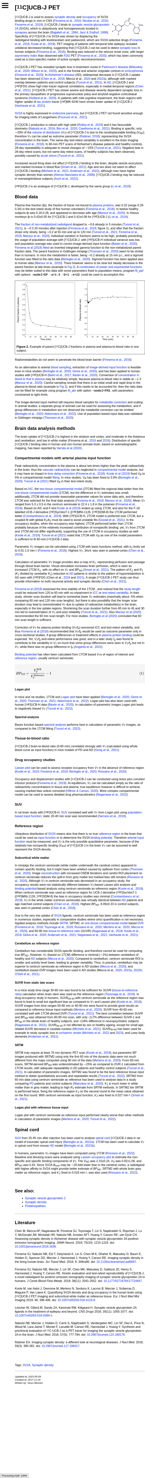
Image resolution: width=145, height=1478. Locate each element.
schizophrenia (134, 70)
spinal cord (103, 1138)
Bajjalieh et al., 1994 (64, 32)
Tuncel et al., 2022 (59, 708)
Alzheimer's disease (61, 74)
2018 (106, 440)
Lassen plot (22, 767)
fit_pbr (72, 390)
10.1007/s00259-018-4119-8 (76, 1300)
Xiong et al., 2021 (106, 750)
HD (52, 1145)
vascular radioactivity (56, 469)
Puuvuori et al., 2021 (72, 117)
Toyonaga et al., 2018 (59, 927)
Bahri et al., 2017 (60, 375)
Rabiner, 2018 (89, 136)
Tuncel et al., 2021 (89, 82)
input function (47, 837)
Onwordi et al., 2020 (29, 74)
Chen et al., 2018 (53, 78)
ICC (95, 592)
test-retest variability (115, 592)
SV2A (18, 113)
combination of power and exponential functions (110, 267)
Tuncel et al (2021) (36, 481)
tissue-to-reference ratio (64, 931)
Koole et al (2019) (118, 473)
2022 (106, 1032)
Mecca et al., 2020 (60, 958)
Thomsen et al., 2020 (103, 251)
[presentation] (80, 673)
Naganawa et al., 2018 (108, 931)
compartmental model (112, 469)
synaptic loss (128, 47)
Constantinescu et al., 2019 (42, 516)
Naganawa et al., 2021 (92, 934)
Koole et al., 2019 (42, 44)
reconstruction (50, 873)
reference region (26, 658)
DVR (140, 923)
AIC (30, 488)
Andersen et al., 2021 (62, 934)
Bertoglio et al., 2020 (75, 259)
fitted (46, 247)
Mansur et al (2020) (128, 612)
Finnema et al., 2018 (29, 144)
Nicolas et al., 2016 (95, 20)
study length (132, 589)
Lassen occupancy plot (96, 1157)
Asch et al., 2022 (66, 178)
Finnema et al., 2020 (92, 55)
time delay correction (61, 473)
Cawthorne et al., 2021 (93, 128)
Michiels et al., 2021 (55, 170)
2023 (119, 1032)
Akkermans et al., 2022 (60, 413)
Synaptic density (36, 1202)
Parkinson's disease (115, 67)
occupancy (89, 17)
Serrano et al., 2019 (112, 816)
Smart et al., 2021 (73, 167)
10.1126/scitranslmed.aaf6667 (116, 1261)
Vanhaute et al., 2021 (30, 105)
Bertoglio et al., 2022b (79, 1145)
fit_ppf (139, 270)
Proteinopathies (35, 1206)
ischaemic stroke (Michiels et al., (81, 1032)
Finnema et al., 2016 (67, 20)
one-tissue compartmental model (36, 492)
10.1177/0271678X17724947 (123, 1280)
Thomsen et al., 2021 (42, 700)
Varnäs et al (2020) (69, 448)
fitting (56, 477)
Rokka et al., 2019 (90, 124)
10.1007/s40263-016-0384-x (33, 1315)
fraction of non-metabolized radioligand (46, 224)
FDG (67, 55)
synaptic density (65, 17)
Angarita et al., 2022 (88, 646)
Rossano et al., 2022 (120, 1153)
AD (109, 82)
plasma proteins (103, 205)
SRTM (64, 923)
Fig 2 (71, 267)
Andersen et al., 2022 (84, 170)
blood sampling (61, 367)
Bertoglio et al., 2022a (78, 1141)
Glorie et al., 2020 (84, 371)
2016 (92, 440)
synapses (21, 32)
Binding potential (26, 654)
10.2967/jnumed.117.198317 (60, 1346)
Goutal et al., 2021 (111, 519)
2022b (138, 970)
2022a (101, 78)
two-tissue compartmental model (60, 488)
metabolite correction (113, 402)
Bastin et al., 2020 (124, 243)
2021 (80, 577)
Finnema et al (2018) (28, 247)
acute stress (49, 155)
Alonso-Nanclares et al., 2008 (74, 174)
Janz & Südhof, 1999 (93, 32)
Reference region (29, 826)
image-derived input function (108, 367)
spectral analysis (55, 724)
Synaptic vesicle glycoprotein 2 (45, 1198)
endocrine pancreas (65, 113)
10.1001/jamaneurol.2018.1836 (35, 1246)
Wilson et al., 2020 (43, 70)
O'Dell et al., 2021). (27, 974)
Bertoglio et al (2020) (103, 616)
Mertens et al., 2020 (116, 927)
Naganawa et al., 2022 (112, 794)
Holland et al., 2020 (42, 98)
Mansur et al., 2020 (111, 212)
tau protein (44, 101)
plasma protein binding (117, 635)
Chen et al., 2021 (114, 581)
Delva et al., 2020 (34, 934)
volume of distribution (46, 132)
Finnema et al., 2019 (28, 24)
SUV (64, 812)
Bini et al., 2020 (67, 128)
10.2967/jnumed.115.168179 (106, 1334)
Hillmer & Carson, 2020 (81, 790)
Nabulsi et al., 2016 (42, 128)
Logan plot (68, 697)
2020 (87, 78)
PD (31, 1083)
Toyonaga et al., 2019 (120, 994)
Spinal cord (27, 1129)
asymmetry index (26, 55)
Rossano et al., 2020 (111, 771)
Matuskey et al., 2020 (88, 1083)
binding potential (101, 837)
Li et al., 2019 (121, 186)
